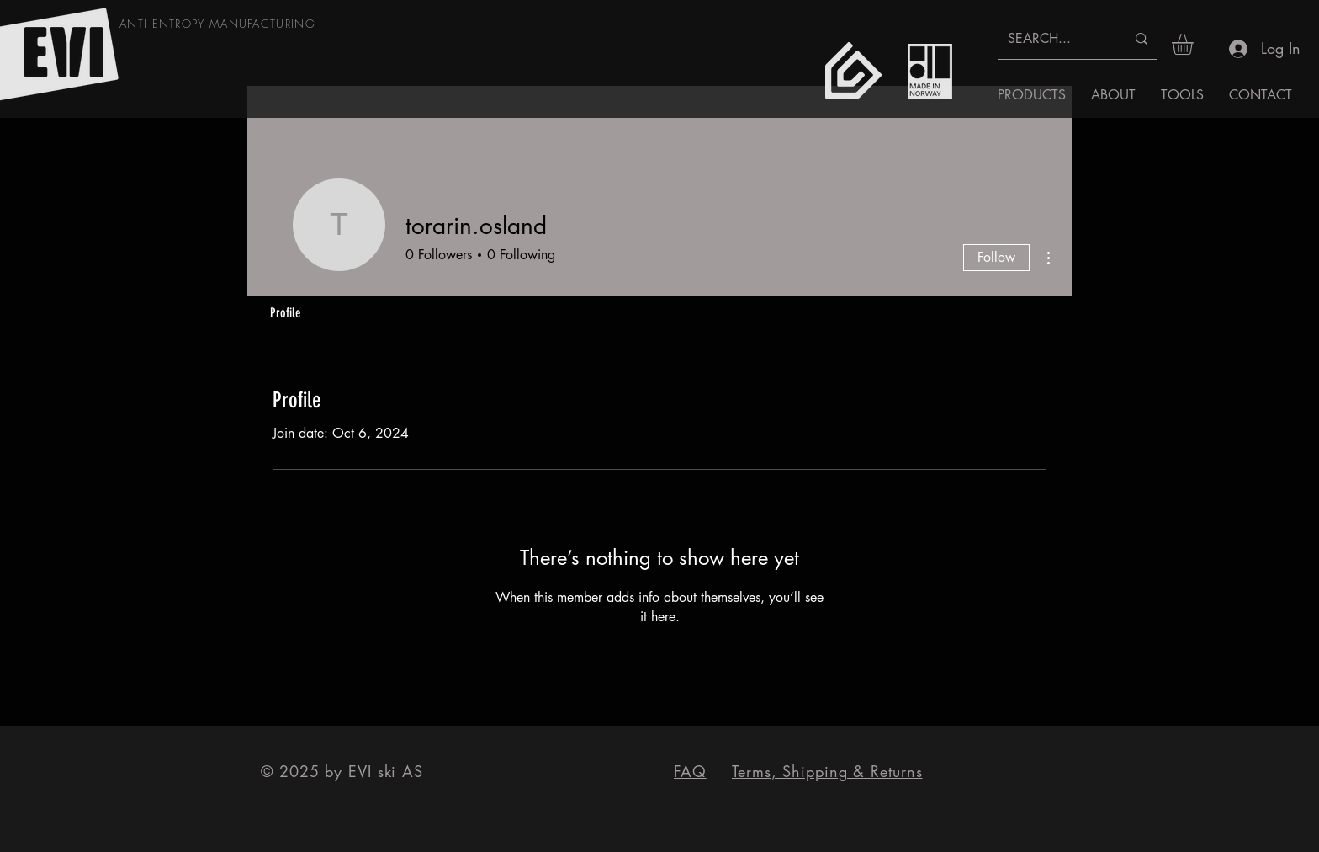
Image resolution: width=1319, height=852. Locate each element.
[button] (1195, 44)
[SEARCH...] (1054, 39)
